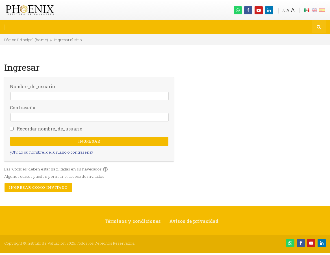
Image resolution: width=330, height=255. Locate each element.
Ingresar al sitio (68, 39)
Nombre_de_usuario (32, 86)
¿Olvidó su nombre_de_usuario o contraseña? (51, 152)
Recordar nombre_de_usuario (49, 129)
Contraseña (22, 107)
